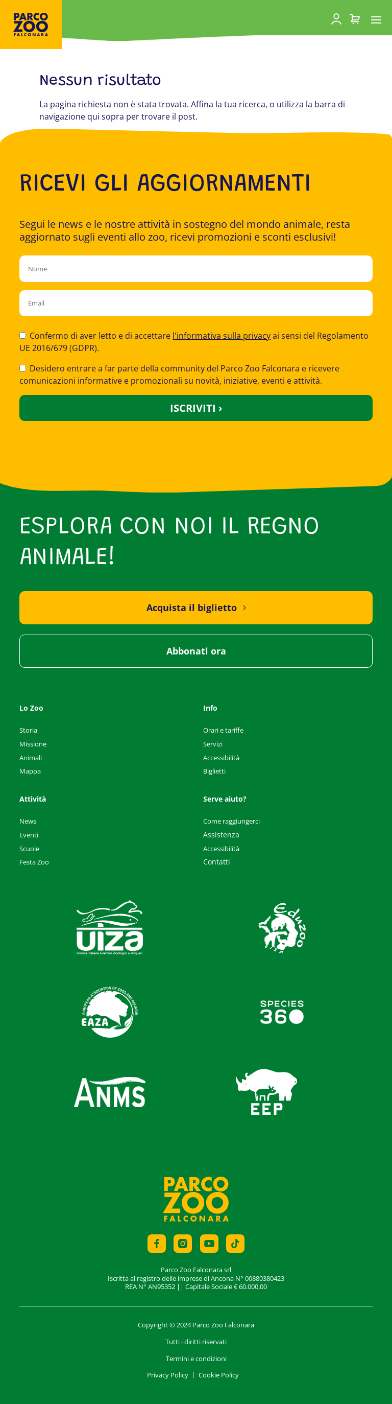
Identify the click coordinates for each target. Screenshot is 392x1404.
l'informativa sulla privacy (222, 335)
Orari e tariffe (223, 730)
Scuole (29, 848)
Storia (28, 730)
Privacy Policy (167, 1374)
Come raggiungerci (231, 821)
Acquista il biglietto (191, 607)
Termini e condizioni (196, 1358)
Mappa (30, 771)
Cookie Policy (219, 1374)
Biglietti (214, 771)
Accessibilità (221, 757)
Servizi (213, 743)
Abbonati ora (196, 651)
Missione (32, 743)
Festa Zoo (34, 862)
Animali (30, 757)
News (27, 821)
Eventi (28, 834)
